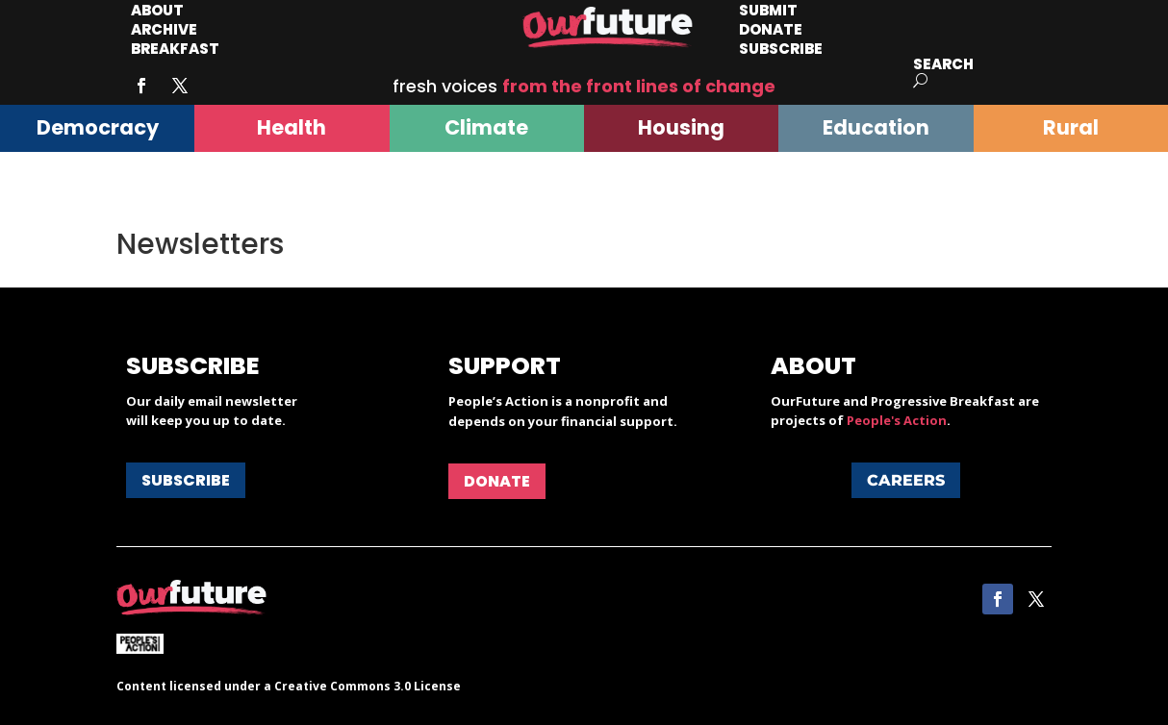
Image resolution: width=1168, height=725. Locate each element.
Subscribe (781, 48)
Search (943, 64)
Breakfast (175, 48)
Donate (497, 481)
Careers (906, 480)
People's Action (897, 420)
